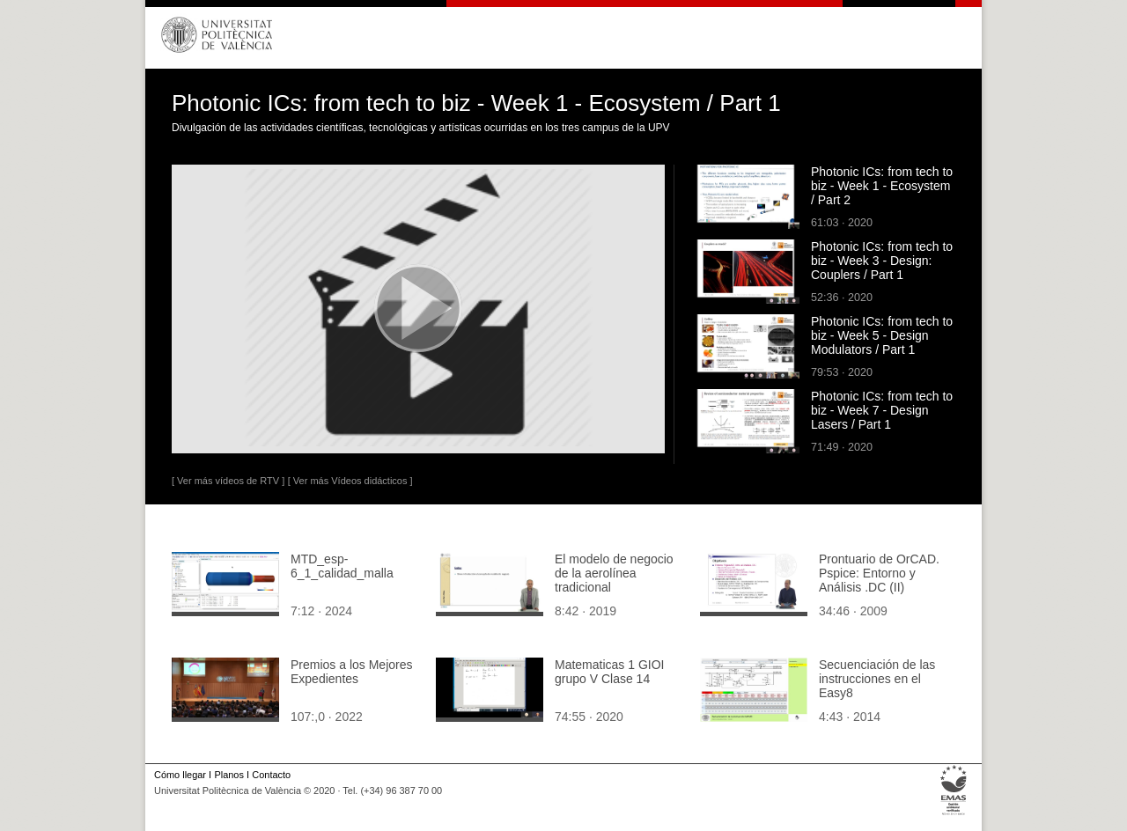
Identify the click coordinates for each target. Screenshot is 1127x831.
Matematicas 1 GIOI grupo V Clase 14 (609, 672)
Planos (228, 774)
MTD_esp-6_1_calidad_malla (342, 566)
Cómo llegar (180, 774)
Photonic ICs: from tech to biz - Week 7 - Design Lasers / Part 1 (882, 410)
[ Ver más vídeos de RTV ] (228, 480)
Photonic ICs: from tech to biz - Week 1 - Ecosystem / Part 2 (882, 186)
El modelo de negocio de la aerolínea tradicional (614, 573)
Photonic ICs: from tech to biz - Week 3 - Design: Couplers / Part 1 (882, 260)
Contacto (271, 774)
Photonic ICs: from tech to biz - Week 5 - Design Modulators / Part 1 (882, 335)
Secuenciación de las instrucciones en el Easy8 (877, 679)
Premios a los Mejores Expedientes (352, 672)
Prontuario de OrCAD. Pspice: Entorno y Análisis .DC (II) (879, 573)
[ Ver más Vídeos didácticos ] (350, 480)
